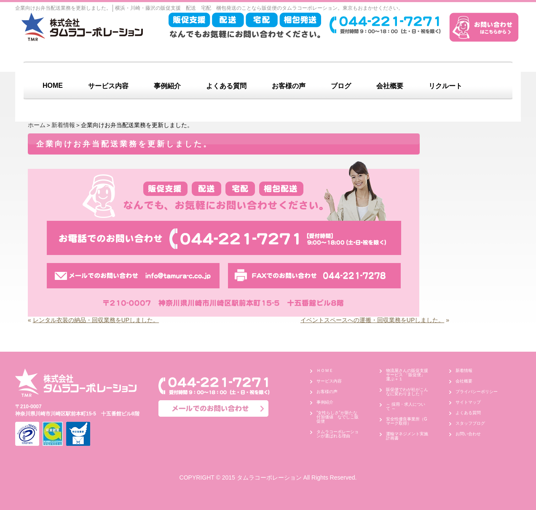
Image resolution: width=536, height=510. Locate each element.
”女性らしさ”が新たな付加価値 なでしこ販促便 (337, 416)
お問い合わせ (468, 433)
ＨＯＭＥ (324, 370)
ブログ (341, 86)
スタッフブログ (470, 423)
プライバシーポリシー (477, 391)
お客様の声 (289, 86)
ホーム (37, 125)
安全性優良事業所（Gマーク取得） (406, 421)
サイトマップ (468, 402)
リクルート (445, 86)
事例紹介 (167, 86)
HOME (53, 85)
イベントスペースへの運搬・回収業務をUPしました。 (372, 320)
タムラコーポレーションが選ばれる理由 (337, 433)
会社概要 (389, 86)
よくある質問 (226, 86)
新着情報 (63, 125)
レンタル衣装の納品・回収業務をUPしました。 (96, 320)
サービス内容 (108, 86)
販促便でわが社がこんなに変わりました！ (407, 391)
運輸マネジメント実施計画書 (407, 435)
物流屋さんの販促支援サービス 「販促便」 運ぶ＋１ (407, 374)
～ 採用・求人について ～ (405, 406)
